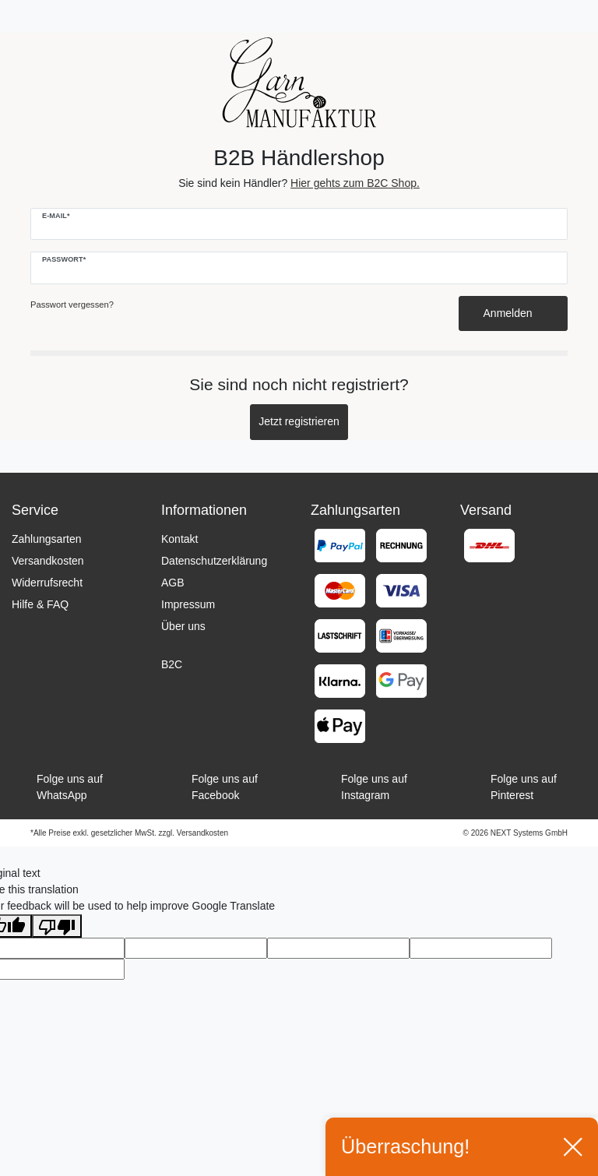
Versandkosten (48, 561)
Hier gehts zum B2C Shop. (355, 183)
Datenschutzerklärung (214, 561)
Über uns (183, 626)
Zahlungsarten (47, 539)
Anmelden (513, 313)
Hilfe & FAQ (40, 604)
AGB (173, 582)
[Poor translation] (57, 926)
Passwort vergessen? (72, 304)
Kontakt (179, 539)
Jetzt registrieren (299, 421)
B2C (171, 664)
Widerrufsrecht (47, 582)
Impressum (188, 604)
